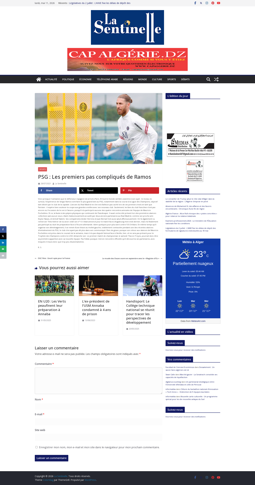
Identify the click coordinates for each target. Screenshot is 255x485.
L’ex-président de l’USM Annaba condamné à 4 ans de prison (96, 307)
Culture (157, 79)
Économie (85, 79)
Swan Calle (170, 374)
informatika (171, 389)
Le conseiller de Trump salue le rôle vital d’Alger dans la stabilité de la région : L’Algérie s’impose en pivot (190, 200)
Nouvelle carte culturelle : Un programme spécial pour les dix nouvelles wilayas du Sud (191, 397)
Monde (142, 79)
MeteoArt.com (198, 321)
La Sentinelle (60, 183)
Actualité (51, 79)
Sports (171, 79)
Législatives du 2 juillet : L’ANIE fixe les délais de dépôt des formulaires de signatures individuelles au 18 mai (191, 229)
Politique (68, 79)
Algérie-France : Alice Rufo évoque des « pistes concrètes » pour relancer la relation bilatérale (191, 214)
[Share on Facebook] (57, 190)
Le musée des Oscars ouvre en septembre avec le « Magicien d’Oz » (132, 258)
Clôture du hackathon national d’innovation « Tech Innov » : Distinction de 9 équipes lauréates (192, 390)
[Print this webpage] (3, 255)
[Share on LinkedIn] (3, 242)
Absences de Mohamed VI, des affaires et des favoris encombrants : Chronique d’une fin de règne (188, 207)
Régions (128, 79)
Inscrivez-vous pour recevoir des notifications (185, 350)
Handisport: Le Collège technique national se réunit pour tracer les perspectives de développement (140, 312)
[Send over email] (3, 249)
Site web (40, 430)
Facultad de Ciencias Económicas (180, 367)
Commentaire (44, 364)
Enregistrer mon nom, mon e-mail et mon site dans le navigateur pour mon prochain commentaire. (99, 447)
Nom (39, 399)
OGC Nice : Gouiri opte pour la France (52, 258)
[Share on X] (98, 190)
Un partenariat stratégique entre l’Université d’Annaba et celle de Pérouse (190, 383)
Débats (185, 79)
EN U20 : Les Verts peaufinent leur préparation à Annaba (52, 307)
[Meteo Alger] (193, 301)
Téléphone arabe (107, 79)
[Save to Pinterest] (139, 190)
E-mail (39, 414)
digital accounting (173, 382)
